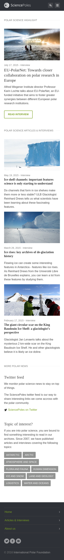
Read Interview (18, 114)
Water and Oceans (36, 483)
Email (18, 541)
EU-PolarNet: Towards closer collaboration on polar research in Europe (31, 75)
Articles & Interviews (17, 520)
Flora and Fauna (17, 469)
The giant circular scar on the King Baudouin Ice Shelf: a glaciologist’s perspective (27, 328)
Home (8, 511)
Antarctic (13, 455)
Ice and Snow (15, 476)
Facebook (12, 541)
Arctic (29, 455)
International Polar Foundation (32, 552)
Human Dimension (44, 469)
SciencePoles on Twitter (20, 409)
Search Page (50, 5)
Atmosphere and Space (21, 462)
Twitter (6, 541)
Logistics (12, 483)
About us (10, 528)
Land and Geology (41, 476)
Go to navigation (57, 5)
